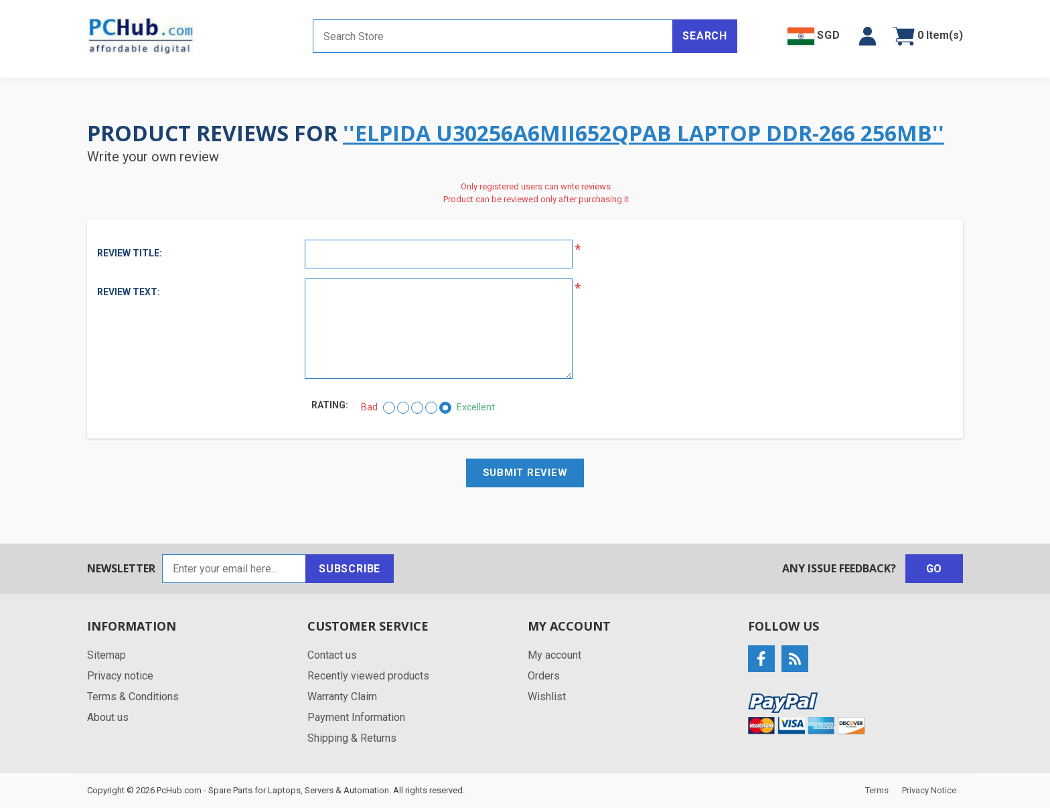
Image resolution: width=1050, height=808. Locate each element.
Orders (544, 675)
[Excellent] (445, 408)
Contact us (332, 655)
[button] (867, 36)
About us (108, 717)
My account (554, 655)
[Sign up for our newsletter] (234, 568)
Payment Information (356, 717)
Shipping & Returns (351, 738)
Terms (877, 790)
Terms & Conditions (133, 696)
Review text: (128, 292)
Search (704, 35)
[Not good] (403, 408)
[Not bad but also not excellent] (417, 408)
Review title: (129, 253)
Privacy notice (120, 675)
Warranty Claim (342, 696)
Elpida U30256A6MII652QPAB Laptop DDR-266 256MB (643, 132)
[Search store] (493, 36)
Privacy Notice (929, 790)
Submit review (525, 473)
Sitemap (106, 655)
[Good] (431, 408)
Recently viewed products (368, 675)
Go (934, 568)
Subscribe (349, 568)
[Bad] (389, 408)
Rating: (329, 405)
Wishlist (547, 696)
